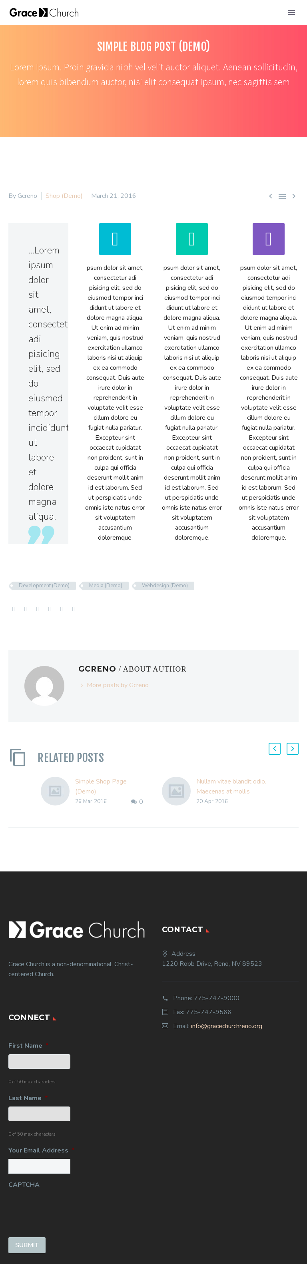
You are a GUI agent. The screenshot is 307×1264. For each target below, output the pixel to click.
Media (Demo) (105, 585)
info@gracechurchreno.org (226, 1026)
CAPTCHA (24, 1185)
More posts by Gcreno (118, 685)
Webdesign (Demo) (165, 585)
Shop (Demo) (64, 195)
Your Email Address (41, 1150)
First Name (28, 1046)
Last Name (28, 1098)
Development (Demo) (44, 585)
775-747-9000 (216, 998)
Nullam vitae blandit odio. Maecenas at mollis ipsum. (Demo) (231, 791)
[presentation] (69, 1208)
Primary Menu (291, 12)
